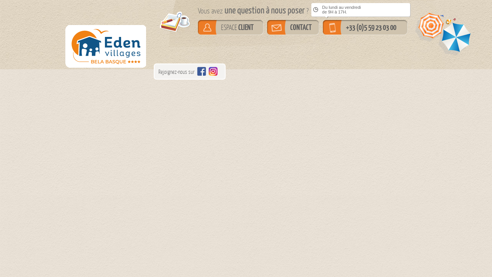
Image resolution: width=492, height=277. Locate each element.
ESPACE (237, 27)
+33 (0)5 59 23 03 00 (371, 27)
